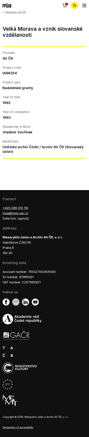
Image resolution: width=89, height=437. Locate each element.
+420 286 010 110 (15, 208)
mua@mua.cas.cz (15, 213)
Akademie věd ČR (15, 12)
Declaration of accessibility (18, 427)
